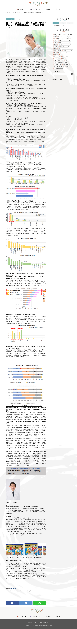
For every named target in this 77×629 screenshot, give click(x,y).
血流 (72, 56)
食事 (62, 38)
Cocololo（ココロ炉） (58, 79)
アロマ (69, 42)
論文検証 (56, 54)
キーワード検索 (56, 71)
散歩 (63, 56)
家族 (66, 62)
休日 (65, 44)
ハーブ (66, 60)
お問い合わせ (37, 622)
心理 (61, 40)
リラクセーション (67, 64)
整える (68, 36)
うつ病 (67, 46)
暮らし (62, 36)
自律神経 (62, 46)
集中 (55, 48)
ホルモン (60, 44)
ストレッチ (66, 52)
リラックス (64, 48)
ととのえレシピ (35, 9)
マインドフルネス (58, 34)
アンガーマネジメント (59, 66)
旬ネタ (58, 9)
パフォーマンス (57, 64)
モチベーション (57, 50)
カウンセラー (57, 56)
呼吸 (55, 36)
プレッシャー (57, 58)
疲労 (59, 48)
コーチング (62, 54)
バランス (56, 46)
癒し (55, 52)
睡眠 (55, 44)
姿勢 (63, 58)
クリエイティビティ (58, 68)
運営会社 (30, 622)
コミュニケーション (58, 60)
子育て (64, 50)
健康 (67, 38)
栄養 (65, 40)
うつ (64, 42)
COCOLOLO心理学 (58, 62)
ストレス (70, 34)
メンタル (70, 50)
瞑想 (65, 34)
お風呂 (55, 42)
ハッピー (56, 40)
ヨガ (60, 42)
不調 (67, 56)
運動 (58, 38)
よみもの (48, 9)
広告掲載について (45, 622)
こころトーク (22, 9)
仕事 (67, 66)
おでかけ (60, 52)
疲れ (70, 44)
